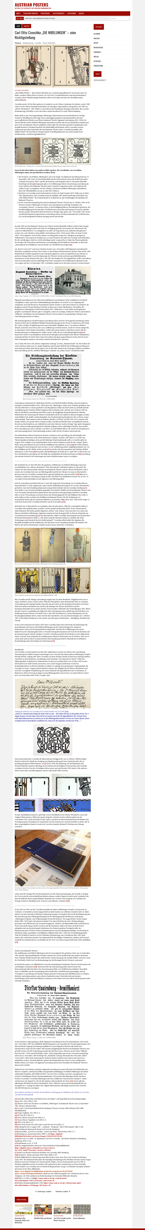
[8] (35, 451)
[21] (71, 1081)
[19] (16, 942)
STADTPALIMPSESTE (58, 13)
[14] (28, 518)
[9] (80, 454)
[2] (34, 184)
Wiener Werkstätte (49, 43)
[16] (66, 711)
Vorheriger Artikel (43, 1191)
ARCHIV (96, 43)
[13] (38, 515)
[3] (71, 245)
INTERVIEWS (97, 61)
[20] (35, 967)
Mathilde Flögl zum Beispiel (42, 1218)
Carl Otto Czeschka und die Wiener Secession (62, 1219)
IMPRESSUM (118, 1228)
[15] (53, 641)
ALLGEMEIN (97, 34)
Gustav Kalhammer (79, 1218)
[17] (46, 763)
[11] (85, 488)
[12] (63, 502)
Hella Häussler (23, 90)
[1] (25, 100)
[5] (83, 440)
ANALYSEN (97, 38)
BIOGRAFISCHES (39, 1215)
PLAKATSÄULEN (45, 13)
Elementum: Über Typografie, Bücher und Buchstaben (23, 1219)
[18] (68, 901)
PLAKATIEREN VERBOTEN (30, 13)
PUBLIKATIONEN (19, 1215)
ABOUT (18, 13)
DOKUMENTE (97, 52)
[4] (81, 332)
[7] (48, 449)
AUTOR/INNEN (71, 13)
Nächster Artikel (63, 1191)
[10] (77, 474)
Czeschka (38, 43)
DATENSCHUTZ (126, 1228)
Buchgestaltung (28, 43)
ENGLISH (81, 13)
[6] (73, 445)
